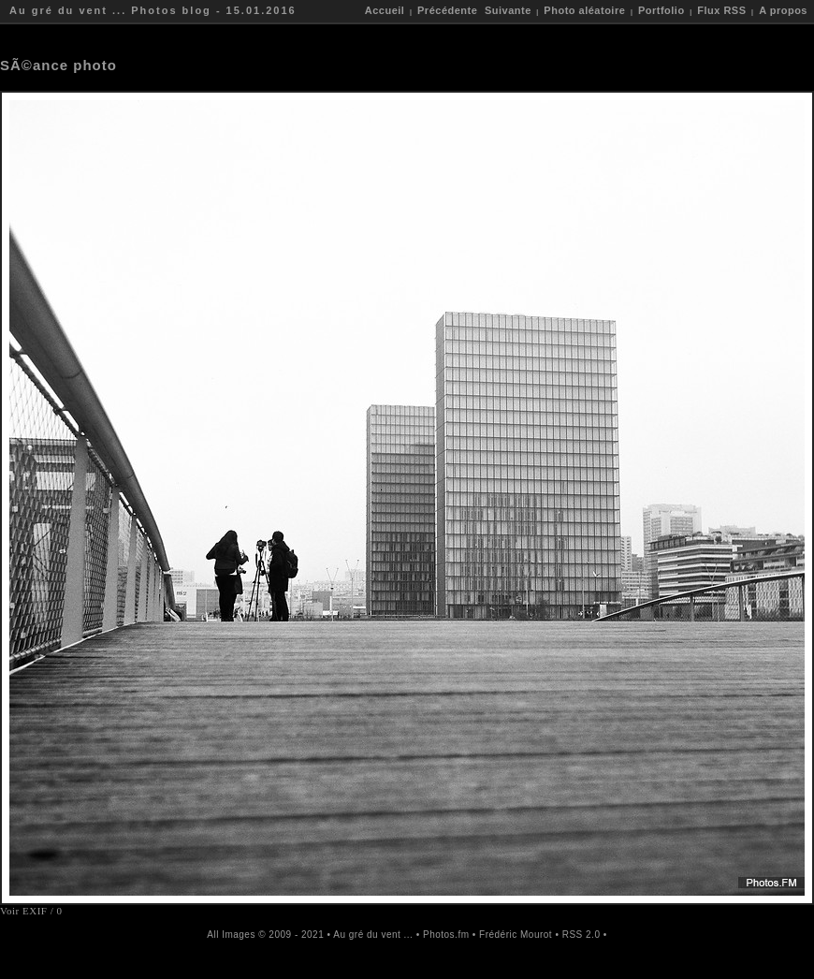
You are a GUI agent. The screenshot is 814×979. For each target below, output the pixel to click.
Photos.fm (446, 934)
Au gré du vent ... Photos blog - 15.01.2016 (153, 10)
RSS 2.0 (581, 934)
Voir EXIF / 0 (31, 910)
